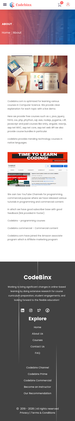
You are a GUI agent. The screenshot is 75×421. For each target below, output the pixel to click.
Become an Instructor (37, 387)
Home (6, 33)
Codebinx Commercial (37, 380)
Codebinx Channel (37, 367)
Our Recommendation (37, 393)
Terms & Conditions (43, 413)
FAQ (37, 353)
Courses (38, 340)
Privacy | (25, 413)
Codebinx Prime (37, 374)
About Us (37, 333)
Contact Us (37, 346)
